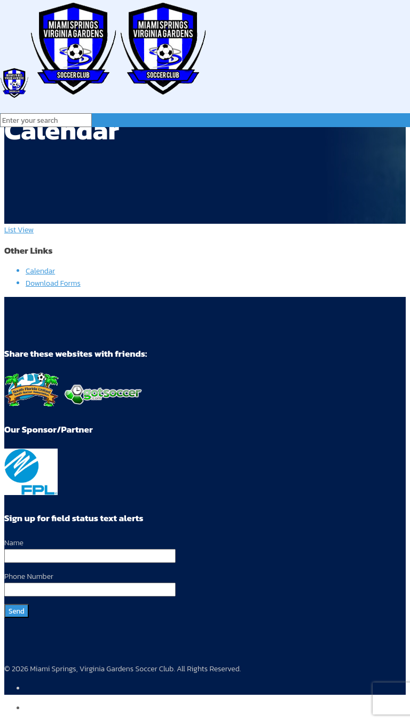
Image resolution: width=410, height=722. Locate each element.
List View (19, 230)
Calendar (40, 271)
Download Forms (53, 283)
